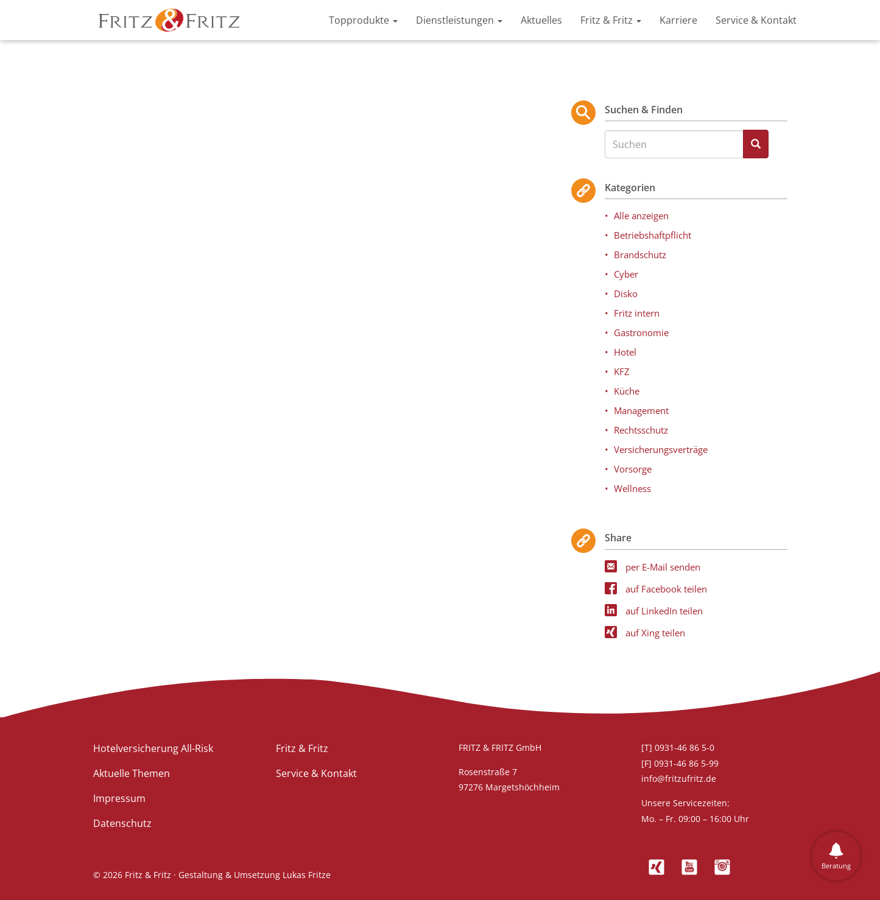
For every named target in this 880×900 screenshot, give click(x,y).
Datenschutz (122, 823)
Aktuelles (541, 20)
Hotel (625, 352)
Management (641, 410)
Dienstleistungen (459, 20)
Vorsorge (633, 469)
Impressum (119, 798)
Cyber (626, 274)
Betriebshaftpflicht (652, 235)
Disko (626, 293)
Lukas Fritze (307, 875)
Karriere (678, 20)
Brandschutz (640, 254)
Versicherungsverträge (661, 449)
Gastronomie (641, 332)
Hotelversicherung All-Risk (153, 748)
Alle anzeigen (641, 215)
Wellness (632, 488)
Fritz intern (637, 313)
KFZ (622, 371)
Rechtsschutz (641, 430)
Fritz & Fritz (610, 20)
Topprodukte (363, 20)
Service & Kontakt (756, 20)
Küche (626, 391)
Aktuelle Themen (131, 773)
